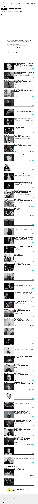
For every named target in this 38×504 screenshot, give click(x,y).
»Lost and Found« (18, 402)
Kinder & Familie (27, 3)
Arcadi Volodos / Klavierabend (21, 374)
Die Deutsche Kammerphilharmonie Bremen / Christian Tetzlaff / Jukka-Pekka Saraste (23, 164)
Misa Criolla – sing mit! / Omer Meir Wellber (24, 301)
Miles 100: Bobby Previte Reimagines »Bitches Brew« (22, 110)
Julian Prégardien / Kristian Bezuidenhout (23, 447)
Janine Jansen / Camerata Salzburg (22, 136)
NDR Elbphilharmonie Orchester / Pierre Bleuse (23, 247)
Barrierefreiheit (25, 501)
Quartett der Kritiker (19, 469)
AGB (23, 498)
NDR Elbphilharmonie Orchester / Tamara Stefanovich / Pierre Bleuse (23, 219)
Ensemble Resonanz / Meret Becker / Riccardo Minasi (22, 155)
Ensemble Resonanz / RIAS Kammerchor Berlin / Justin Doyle (22, 393)
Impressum (14, 502)
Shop (30, 3)
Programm (11, 3)
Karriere (14, 501)
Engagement (34, 3)
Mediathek (18, 3)
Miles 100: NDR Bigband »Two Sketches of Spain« (23, 119)
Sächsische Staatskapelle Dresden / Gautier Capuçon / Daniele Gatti (22, 439)
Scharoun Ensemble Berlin (20, 228)
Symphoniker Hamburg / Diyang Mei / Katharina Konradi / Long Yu (22, 412)
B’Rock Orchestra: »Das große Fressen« (23, 145)
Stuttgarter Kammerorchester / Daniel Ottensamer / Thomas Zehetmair (23, 192)
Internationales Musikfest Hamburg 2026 (12, 53)
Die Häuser (22, 3)
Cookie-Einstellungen (25, 502)
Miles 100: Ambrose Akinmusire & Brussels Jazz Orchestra (23, 82)
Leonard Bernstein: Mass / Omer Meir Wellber (22, 311)
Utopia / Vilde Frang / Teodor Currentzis (23, 182)
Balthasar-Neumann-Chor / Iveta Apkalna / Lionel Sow (23, 91)
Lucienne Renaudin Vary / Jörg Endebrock (23, 383)
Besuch (15, 3)
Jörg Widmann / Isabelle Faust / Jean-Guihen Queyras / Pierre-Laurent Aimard (23, 320)
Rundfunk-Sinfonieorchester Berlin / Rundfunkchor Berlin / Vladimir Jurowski (23, 421)
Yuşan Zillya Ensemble (19, 127)
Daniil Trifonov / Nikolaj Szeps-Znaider (23, 200)
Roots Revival (17, 209)
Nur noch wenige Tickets (29, 444)
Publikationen (4, 501)
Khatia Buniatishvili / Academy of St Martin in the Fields (23, 174)
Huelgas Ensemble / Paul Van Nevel (22, 264)
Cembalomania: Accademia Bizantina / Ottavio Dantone (22, 430)
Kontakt (4, 498)
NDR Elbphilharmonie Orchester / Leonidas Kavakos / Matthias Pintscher (23, 274)
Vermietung (14, 498)
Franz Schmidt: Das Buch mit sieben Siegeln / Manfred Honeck (24, 64)
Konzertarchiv (5, 502)
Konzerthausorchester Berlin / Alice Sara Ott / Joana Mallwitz (23, 348)
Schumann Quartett (18, 255)
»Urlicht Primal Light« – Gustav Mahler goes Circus (23, 357)
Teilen (2, 14)
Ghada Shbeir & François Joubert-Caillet (23, 292)
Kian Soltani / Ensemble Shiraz (21, 365)
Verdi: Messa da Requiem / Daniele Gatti (22, 457)
